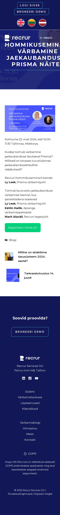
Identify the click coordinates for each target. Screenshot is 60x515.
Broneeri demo (31, 11)
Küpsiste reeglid (43, 493)
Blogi (12, 240)
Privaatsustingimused (20, 493)
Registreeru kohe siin (22, 227)
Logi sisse (30, 5)
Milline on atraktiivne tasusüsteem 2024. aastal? (32, 257)
